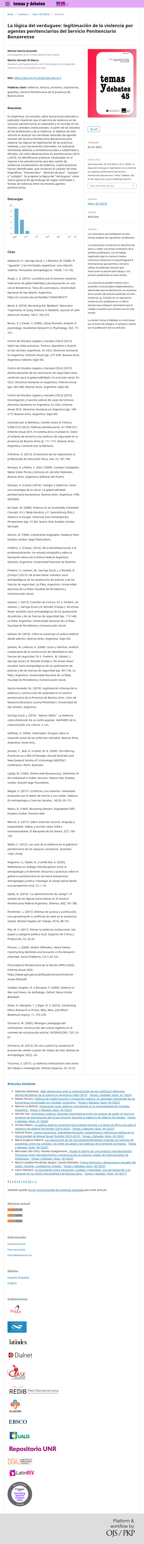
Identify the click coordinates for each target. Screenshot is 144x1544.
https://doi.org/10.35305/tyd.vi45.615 (37, 78)
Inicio (11, 14)
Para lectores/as (17, 1244)
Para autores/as (16, 1249)
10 (29, 1181)
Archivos (23, 14)
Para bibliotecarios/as (20, 1255)
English (12, 1283)
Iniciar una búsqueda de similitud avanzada (56, 1190)
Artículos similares (21, 1084)
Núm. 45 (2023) (41, 14)
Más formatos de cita (102, 185)
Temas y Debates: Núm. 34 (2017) (105, 1173)
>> (35, 1181)
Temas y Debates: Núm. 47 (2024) (110, 1095)
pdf (95, 129)
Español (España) (18, 1277)
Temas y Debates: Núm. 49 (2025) (99, 1102)
